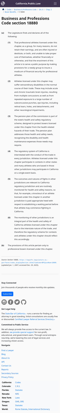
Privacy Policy (7, 377)
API (2, 362)
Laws (17, 397)
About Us (5, 358)
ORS (22, 401)
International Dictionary (39, 409)
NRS (17, 394)
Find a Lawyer (7, 350)
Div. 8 (41, 9)
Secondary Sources (9, 373)
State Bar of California (15, 313)
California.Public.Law (28, 3)
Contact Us (6, 365)
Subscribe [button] (7, 294)
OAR (17, 401)
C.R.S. (17, 386)
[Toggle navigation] (55, 3)
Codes (9, 9)
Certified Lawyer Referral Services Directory (34, 319)
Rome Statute (21, 409)
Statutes (19, 390)
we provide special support (22, 332)
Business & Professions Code (25, 9)
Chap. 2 (49, 9)
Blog (3, 354)
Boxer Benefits (10, 12)
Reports (4, 369)
